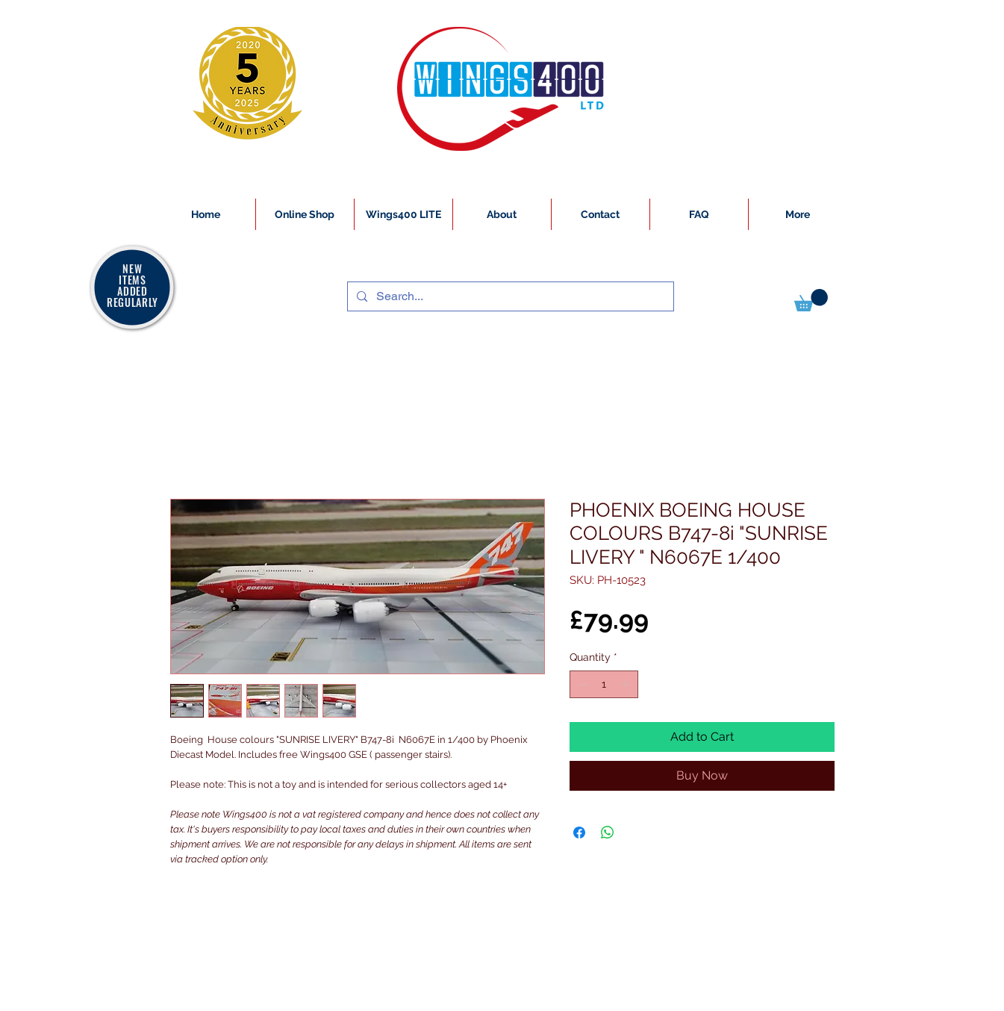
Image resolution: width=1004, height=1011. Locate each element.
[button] (811, 300)
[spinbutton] (603, 684)
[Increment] (626, 684)
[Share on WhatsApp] (608, 833)
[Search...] (509, 296)
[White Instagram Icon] (171, 1003)
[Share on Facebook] (579, 833)
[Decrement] (581, 684)
